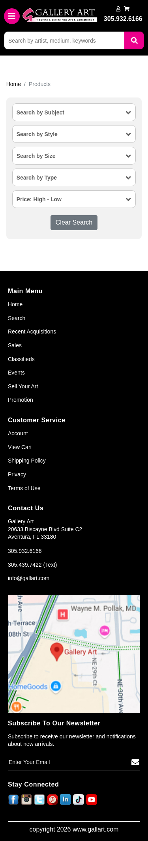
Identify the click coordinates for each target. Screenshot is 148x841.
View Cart (20, 447)
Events (16, 372)
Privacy (17, 474)
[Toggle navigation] (12, 16)
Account (18, 433)
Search (16, 318)
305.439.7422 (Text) (32, 565)
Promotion (20, 400)
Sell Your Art (23, 386)
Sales (15, 345)
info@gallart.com (28, 578)
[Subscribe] (135, 762)
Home (13, 84)
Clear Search (74, 222)
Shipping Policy (27, 460)
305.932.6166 (25, 551)
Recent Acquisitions (32, 331)
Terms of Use (24, 488)
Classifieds (21, 359)
